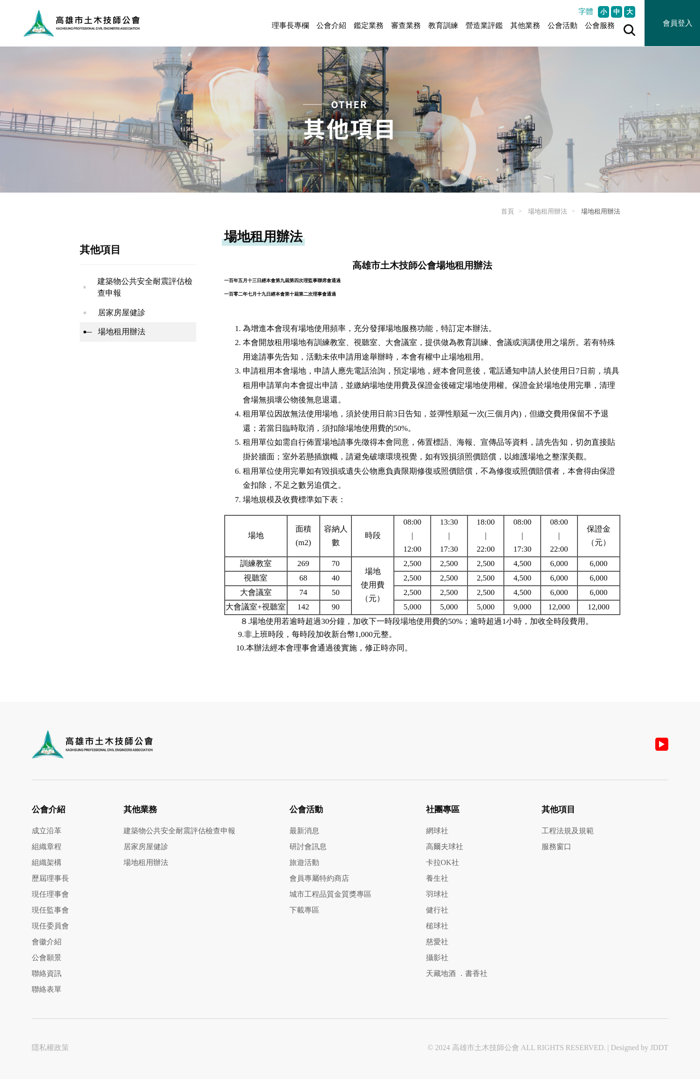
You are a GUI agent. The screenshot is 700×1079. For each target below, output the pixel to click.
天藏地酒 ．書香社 (456, 973)
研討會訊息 (308, 847)
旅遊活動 (304, 862)
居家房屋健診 (121, 312)
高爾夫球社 (444, 847)
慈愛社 (437, 942)
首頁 (507, 211)
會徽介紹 (47, 942)
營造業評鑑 (484, 25)
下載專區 (304, 910)
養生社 (437, 878)
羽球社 (437, 894)
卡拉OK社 (442, 862)
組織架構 (47, 862)
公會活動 (562, 25)
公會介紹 (331, 25)
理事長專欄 (290, 25)
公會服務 (600, 25)
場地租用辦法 (547, 211)
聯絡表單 (47, 989)
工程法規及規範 (568, 831)
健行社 (437, 910)
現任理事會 (50, 894)
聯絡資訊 (47, 973)
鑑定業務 (369, 25)
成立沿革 (47, 831)
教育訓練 (443, 25)
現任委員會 (50, 926)
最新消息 (304, 831)
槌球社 (437, 926)
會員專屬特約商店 (319, 878)
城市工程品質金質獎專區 (330, 894)
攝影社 (437, 957)
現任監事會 (50, 910)
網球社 (437, 831)
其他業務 (525, 25)
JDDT (659, 1047)
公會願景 (47, 957)
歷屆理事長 (50, 878)
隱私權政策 (50, 1047)
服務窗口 (556, 847)
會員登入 (678, 23)
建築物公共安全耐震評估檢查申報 (144, 287)
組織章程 (47, 847)
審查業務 (406, 25)
